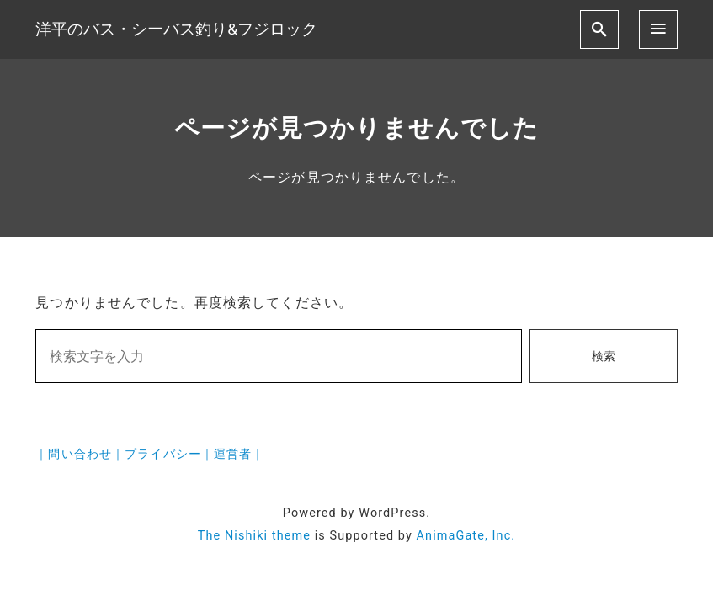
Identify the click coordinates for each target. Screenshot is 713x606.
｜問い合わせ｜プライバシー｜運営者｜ (149, 454)
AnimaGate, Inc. (466, 536)
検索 (603, 356)
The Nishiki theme (254, 536)
